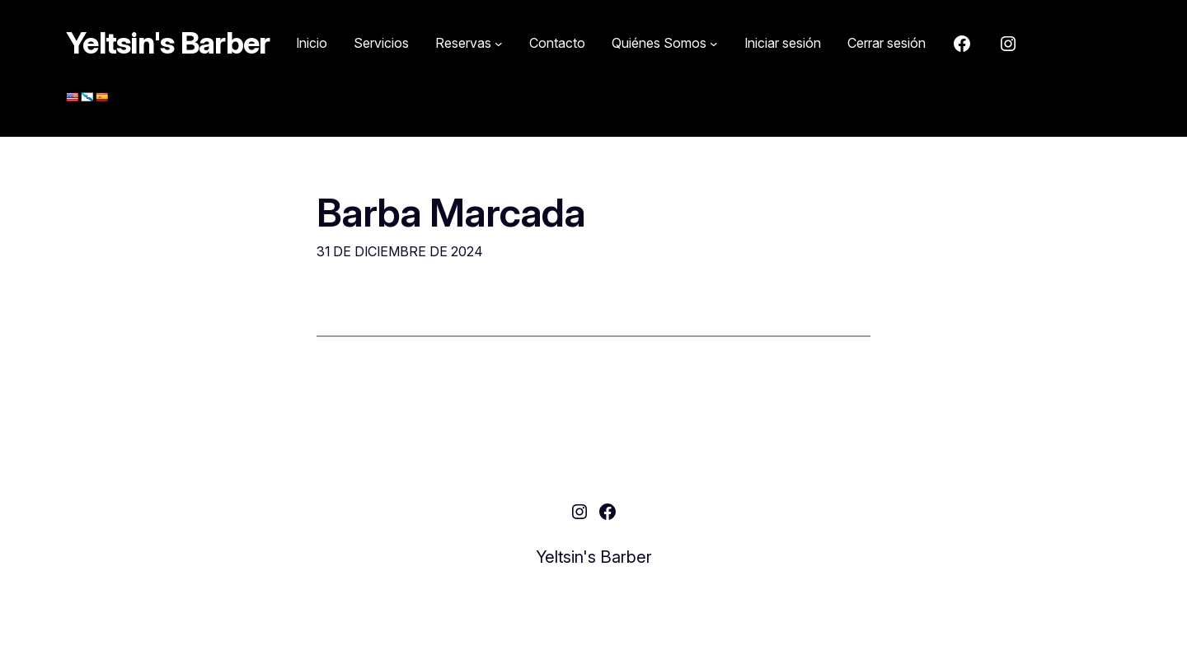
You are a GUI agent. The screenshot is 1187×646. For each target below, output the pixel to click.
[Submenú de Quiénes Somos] (665, 43)
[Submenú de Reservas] (469, 43)
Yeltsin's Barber (168, 43)
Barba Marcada (451, 212)
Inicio (311, 43)
